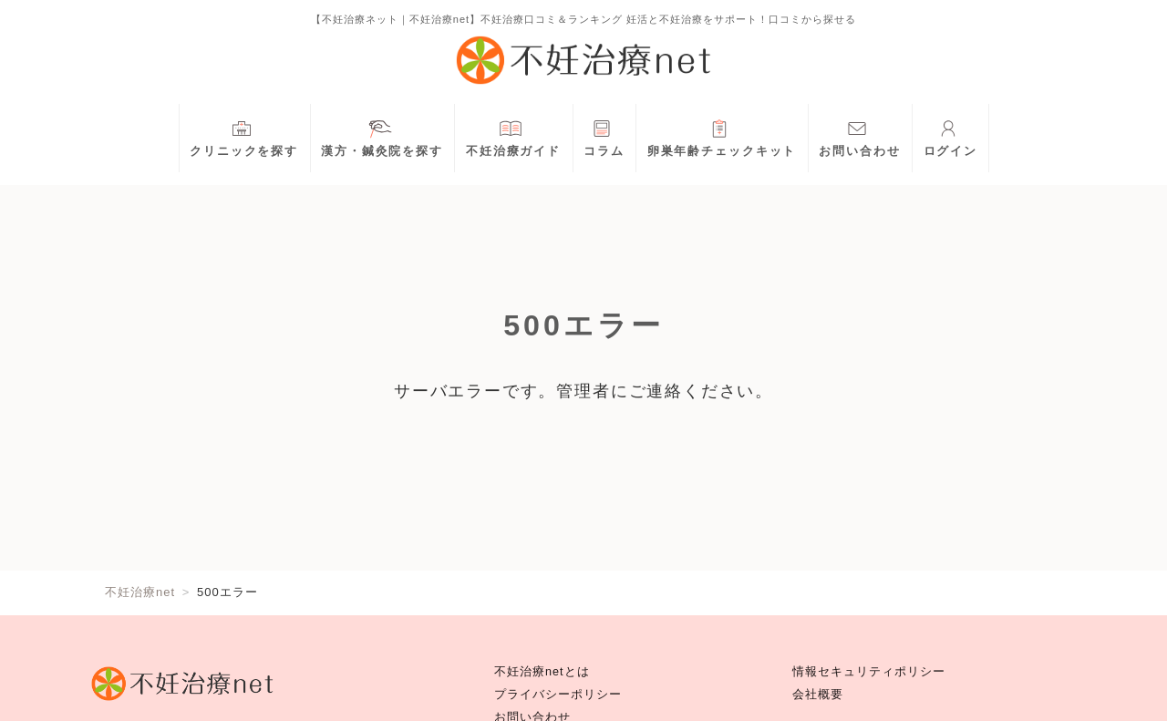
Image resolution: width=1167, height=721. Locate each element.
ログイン (951, 136)
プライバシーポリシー (558, 694)
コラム (604, 136)
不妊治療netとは (542, 671)
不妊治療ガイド (513, 136)
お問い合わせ (859, 136)
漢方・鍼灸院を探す (382, 136)
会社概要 (817, 694)
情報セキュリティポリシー (868, 671)
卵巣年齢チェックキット (722, 136)
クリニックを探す (244, 136)
